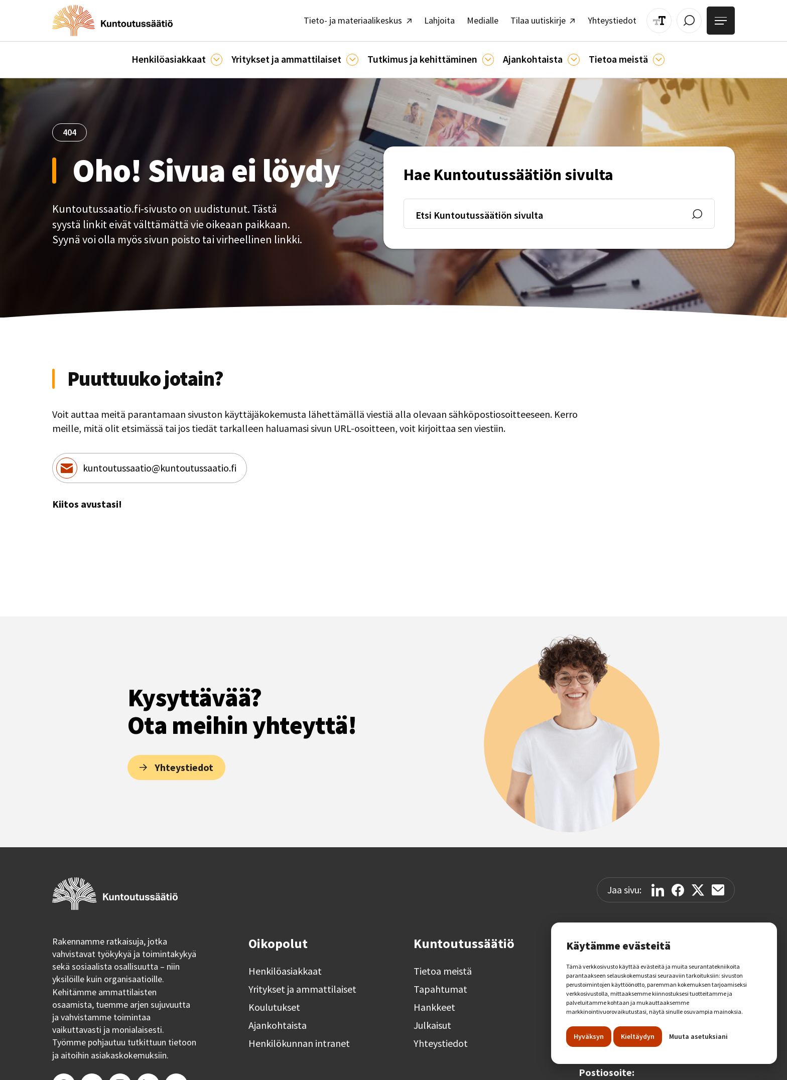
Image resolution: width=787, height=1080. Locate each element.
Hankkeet (434, 1003)
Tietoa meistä (443, 967)
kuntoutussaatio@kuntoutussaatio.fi (159, 463)
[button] (185, 55)
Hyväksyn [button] (589, 1036)
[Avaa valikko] (722, 19)
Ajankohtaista (277, 1021)
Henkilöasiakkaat (285, 967)
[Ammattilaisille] (353, 55)
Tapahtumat (440, 985)
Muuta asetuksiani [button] (698, 1036)
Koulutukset (274, 1003)
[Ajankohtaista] (483, 55)
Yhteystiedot (441, 1039)
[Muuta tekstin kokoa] (665, 19)
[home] (106, 19)
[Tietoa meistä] (648, 55)
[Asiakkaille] (222, 55)
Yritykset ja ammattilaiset (302, 985)
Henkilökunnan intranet (299, 1039)
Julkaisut (432, 1021)
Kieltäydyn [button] (637, 1036)
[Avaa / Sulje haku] (693, 19)
